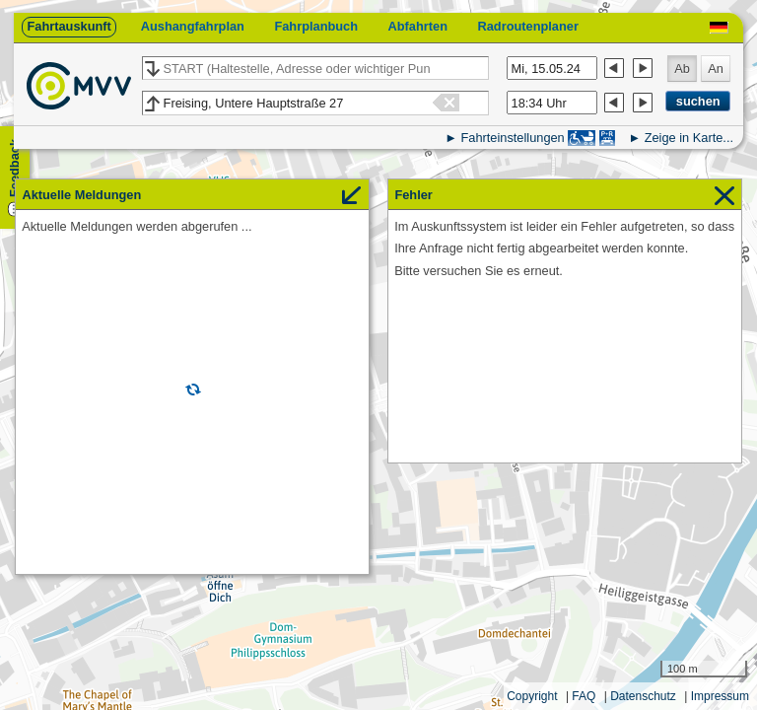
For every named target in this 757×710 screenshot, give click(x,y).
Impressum (720, 696)
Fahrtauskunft (68, 26)
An (715, 68)
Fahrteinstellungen (512, 137)
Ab (682, 68)
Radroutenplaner (527, 26)
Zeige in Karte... (689, 137)
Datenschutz (643, 696)
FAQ (583, 696)
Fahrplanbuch (316, 26)
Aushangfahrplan (192, 26)
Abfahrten (417, 26)
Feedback (14, 168)
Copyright (532, 696)
